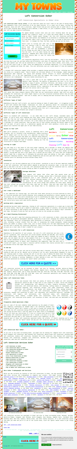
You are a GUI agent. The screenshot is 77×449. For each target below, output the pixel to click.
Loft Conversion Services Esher (18, 343)
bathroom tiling (9, 376)
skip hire (46, 383)
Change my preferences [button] (56, 444)
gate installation (54, 388)
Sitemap (4, 436)
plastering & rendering (11, 386)
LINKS (55, 12)
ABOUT (59, 12)
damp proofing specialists (26, 390)
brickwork (63, 391)
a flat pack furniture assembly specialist (35, 393)
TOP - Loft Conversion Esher (12, 424)
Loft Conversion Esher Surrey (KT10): (16, 23)
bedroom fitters (46, 378)
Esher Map (7, 427)
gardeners (40, 394)
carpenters (37, 388)
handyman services (22, 391)
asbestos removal (61, 386)
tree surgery (55, 385)
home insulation (49, 376)
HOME (52, 12)
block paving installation (12, 385)
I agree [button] (43, 444)
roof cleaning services (16, 378)
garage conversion (9, 393)
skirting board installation (34, 386)
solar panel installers (11, 394)
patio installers (47, 391)
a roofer (27, 394)
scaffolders (31, 383)
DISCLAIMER (70, 12)
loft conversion (22, 339)
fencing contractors (35, 385)
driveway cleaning (23, 381)
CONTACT (64, 12)
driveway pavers (32, 376)
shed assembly (54, 390)
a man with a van (24, 380)
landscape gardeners (14, 383)
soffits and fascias (43, 380)
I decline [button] (48, 444)
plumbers (59, 380)
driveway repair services (45, 381)
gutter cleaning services (12, 388)
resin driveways (62, 393)
